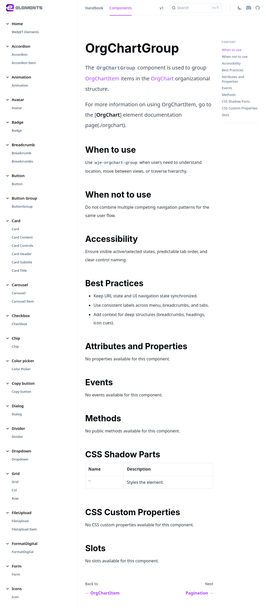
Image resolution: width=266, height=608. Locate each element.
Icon (15, 597)
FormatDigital (23, 551)
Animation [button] (21, 77)
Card (15, 229)
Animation (20, 85)
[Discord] (248, 8)
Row (15, 498)
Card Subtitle (22, 262)
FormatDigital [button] (24, 543)
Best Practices (232, 70)
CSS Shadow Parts (236, 101)
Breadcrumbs (22, 161)
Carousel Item (23, 301)
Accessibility (231, 63)
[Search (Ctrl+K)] (196, 7)
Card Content (22, 237)
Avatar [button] (18, 99)
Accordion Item (24, 62)
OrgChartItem (102, 78)
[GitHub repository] (257, 8)
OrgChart (162, 78)
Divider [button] (18, 428)
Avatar (17, 108)
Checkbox (19, 324)
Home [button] (17, 23)
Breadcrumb (21, 153)
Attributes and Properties (233, 79)
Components (121, 7)
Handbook (94, 7)
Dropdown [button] (21, 450)
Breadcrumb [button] (23, 144)
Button (17, 183)
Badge (17, 130)
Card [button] (16, 220)
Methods (229, 95)
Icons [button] (17, 588)
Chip (15, 346)
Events (227, 88)
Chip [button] (16, 338)
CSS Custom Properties (239, 108)
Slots (225, 115)
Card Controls (22, 245)
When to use (231, 50)
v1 (162, 8)
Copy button (21, 391)
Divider (17, 436)
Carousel (18, 293)
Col (14, 490)
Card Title (19, 270)
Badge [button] (17, 122)
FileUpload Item (24, 529)
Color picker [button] (23, 360)
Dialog (17, 414)
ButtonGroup (22, 206)
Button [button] (18, 175)
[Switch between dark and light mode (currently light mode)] (240, 8)
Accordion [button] (21, 46)
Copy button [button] (23, 383)
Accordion (20, 54)
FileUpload (20, 521)
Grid (15, 481)
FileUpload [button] (21, 512)
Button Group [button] (24, 198)
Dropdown (20, 459)
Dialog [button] (18, 405)
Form (16, 574)
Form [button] (17, 566)
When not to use (235, 56)
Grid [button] (15, 473)
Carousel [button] (20, 284)
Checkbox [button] (21, 315)
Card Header (22, 253)
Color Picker (21, 369)
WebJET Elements (25, 32)
